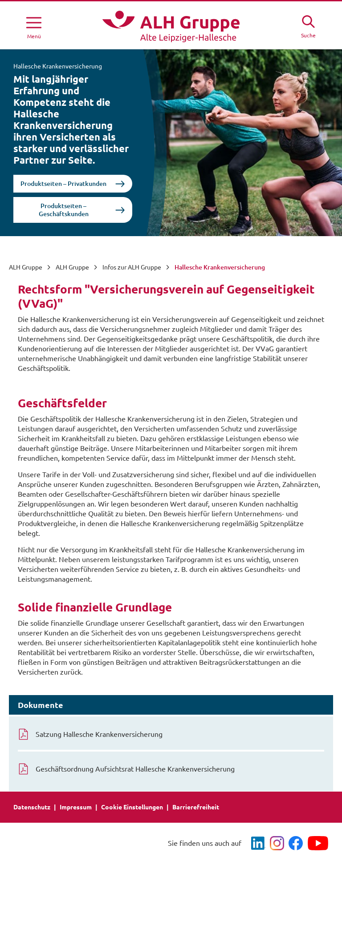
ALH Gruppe (25, 267)
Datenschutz (31, 807)
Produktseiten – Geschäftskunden (64, 209)
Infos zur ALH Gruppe (131, 267)
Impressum (76, 807)
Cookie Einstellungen (132, 807)
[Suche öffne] (308, 25)
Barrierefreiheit (195, 807)
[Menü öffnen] (34, 26)
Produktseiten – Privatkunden (63, 183)
